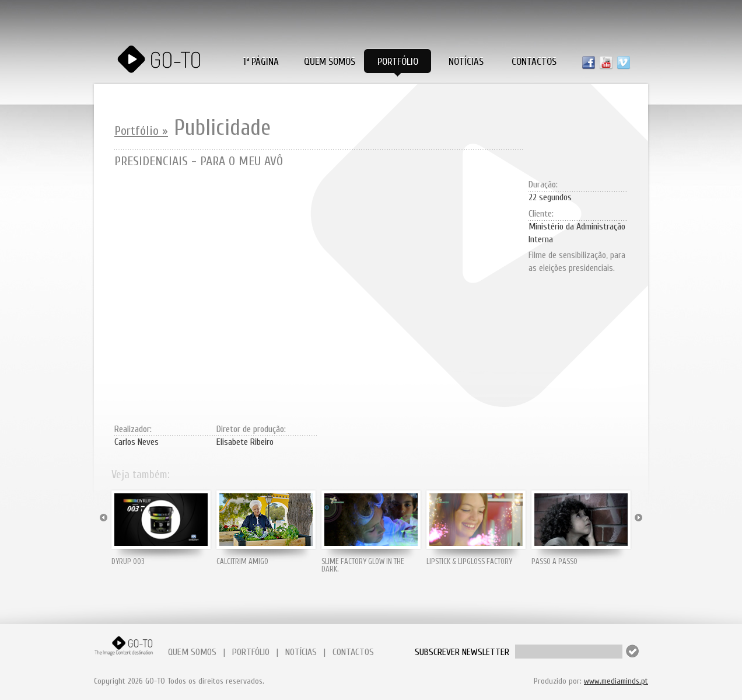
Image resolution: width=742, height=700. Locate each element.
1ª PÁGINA (261, 61)
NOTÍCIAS (301, 652)
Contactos (534, 61)
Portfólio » (141, 130)
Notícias (466, 61)
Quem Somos (329, 61)
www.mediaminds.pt (616, 681)
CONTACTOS (353, 652)
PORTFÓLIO (251, 652)
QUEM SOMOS (192, 652)
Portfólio (397, 61)
